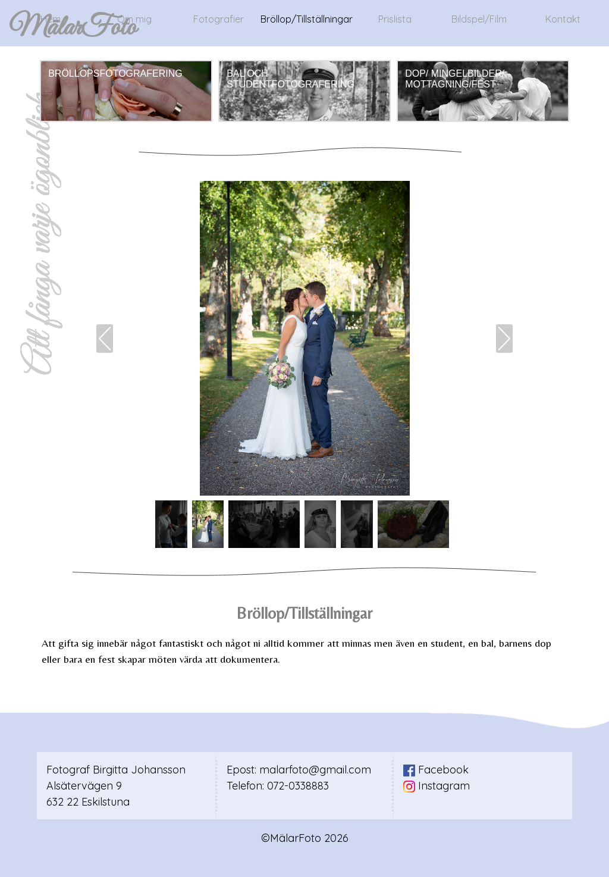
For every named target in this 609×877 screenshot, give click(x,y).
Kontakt (562, 19)
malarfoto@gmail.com (315, 769)
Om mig (134, 19)
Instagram (436, 786)
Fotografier (218, 19)
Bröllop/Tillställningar (306, 19)
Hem (50, 19)
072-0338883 (298, 786)
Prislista (395, 19)
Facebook (436, 769)
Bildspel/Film (479, 19)
